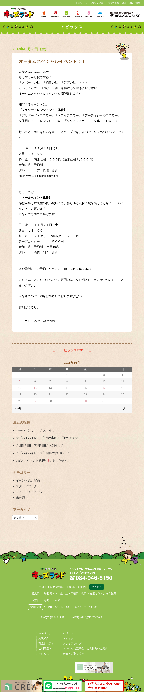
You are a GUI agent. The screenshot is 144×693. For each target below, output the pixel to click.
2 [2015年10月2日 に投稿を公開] (85, 374)
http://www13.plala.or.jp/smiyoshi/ (41, 175)
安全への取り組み (117, 3)
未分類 (20, 497)
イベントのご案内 (46, 321)
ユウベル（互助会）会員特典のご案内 (85, 649)
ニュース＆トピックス (31, 491)
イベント (68, 634)
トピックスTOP (72, 350)
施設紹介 (43, 639)
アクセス (96, 587)
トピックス (81, 3)
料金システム (46, 644)
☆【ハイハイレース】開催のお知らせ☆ (43, 452)
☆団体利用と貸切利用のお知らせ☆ (40, 445)
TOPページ (45, 634)
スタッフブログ (97, 3)
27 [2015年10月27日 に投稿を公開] (35, 400)
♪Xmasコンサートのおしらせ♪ (36, 430)
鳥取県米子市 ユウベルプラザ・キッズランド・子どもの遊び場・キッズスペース (19, 13)
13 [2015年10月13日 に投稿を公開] (35, 387)
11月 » (124, 408)
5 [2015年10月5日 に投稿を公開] (20, 381)
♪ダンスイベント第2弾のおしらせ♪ (41, 460)
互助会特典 (134, 3)
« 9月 (18, 408)
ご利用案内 (45, 649)
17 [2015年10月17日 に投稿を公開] (103, 387)
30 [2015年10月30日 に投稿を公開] (85, 400)
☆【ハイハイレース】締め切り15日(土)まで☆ (47, 437)
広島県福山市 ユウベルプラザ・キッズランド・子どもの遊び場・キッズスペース (48, 574)
